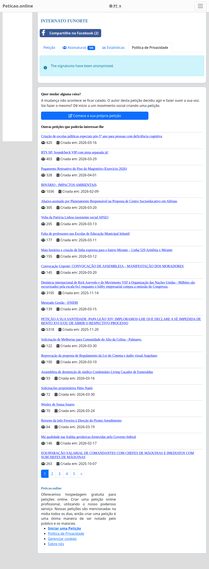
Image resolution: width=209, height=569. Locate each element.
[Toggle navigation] (200, 6)
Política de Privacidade (150, 47)
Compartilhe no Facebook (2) (69, 33)
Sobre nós (56, 543)
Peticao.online (18, 6)
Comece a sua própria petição (95, 115)
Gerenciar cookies (62, 538)
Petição (49, 47)
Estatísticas (113, 47)
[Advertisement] (17, 76)
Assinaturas (79, 47)
